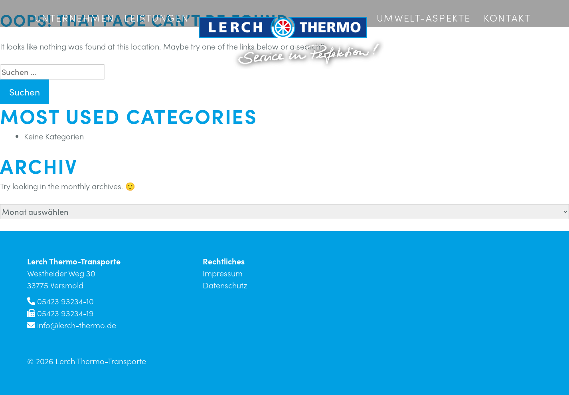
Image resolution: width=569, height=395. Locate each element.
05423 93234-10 (65, 301)
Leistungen (156, 17)
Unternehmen (75, 17)
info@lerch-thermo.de (76, 325)
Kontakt (507, 17)
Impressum (223, 273)
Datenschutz (225, 285)
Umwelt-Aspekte (424, 17)
